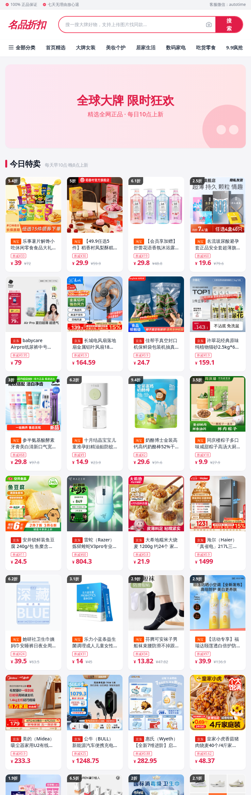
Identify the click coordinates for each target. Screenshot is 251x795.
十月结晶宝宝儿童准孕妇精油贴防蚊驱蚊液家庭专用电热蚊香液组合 (94, 445)
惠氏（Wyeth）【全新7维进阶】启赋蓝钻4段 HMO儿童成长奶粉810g (156, 746)
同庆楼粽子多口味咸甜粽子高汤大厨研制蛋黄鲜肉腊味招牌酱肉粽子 (217, 445)
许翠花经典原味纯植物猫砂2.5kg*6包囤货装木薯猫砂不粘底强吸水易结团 (217, 344)
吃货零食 (206, 47)
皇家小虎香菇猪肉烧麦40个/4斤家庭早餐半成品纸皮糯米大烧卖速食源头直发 (217, 746)
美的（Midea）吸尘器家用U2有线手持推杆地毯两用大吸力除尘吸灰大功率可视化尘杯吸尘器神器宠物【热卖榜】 (32, 746)
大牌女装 (85, 47)
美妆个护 (116, 47)
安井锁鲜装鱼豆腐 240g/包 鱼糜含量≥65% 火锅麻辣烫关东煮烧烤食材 (33, 545)
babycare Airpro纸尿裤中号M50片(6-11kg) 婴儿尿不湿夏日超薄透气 (32, 344)
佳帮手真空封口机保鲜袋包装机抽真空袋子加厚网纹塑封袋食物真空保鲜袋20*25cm (155, 344)
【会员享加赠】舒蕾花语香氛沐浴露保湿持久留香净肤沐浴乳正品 (155, 244)
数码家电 (176, 47)
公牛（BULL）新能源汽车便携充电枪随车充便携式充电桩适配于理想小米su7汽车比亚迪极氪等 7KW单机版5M (94, 746)
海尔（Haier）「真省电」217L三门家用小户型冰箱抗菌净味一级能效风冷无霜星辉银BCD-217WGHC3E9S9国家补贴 (217, 545)
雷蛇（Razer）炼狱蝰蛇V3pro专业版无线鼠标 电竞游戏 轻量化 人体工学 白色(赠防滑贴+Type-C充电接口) (94, 545)
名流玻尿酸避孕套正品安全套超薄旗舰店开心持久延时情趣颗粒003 (217, 244)
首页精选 (55, 47)
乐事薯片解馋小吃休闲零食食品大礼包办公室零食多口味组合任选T (33, 244)
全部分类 (21, 47)
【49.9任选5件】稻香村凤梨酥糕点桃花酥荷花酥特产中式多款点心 (92, 244)
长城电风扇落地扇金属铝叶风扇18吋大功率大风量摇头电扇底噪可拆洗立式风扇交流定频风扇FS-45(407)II (94, 344)
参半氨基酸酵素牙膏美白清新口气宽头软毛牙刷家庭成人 (33, 445)
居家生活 (146, 47)
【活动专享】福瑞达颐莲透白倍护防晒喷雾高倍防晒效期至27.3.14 (217, 646)
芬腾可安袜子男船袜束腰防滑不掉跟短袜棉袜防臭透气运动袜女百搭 (155, 646)
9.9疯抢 (234, 47)
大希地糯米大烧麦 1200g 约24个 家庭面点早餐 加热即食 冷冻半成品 (156, 545)
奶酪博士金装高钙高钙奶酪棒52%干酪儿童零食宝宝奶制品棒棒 (155, 445)
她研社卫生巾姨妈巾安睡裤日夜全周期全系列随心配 (33, 646)
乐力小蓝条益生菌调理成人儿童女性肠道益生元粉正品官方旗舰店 (94, 646)
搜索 (229, 24)
